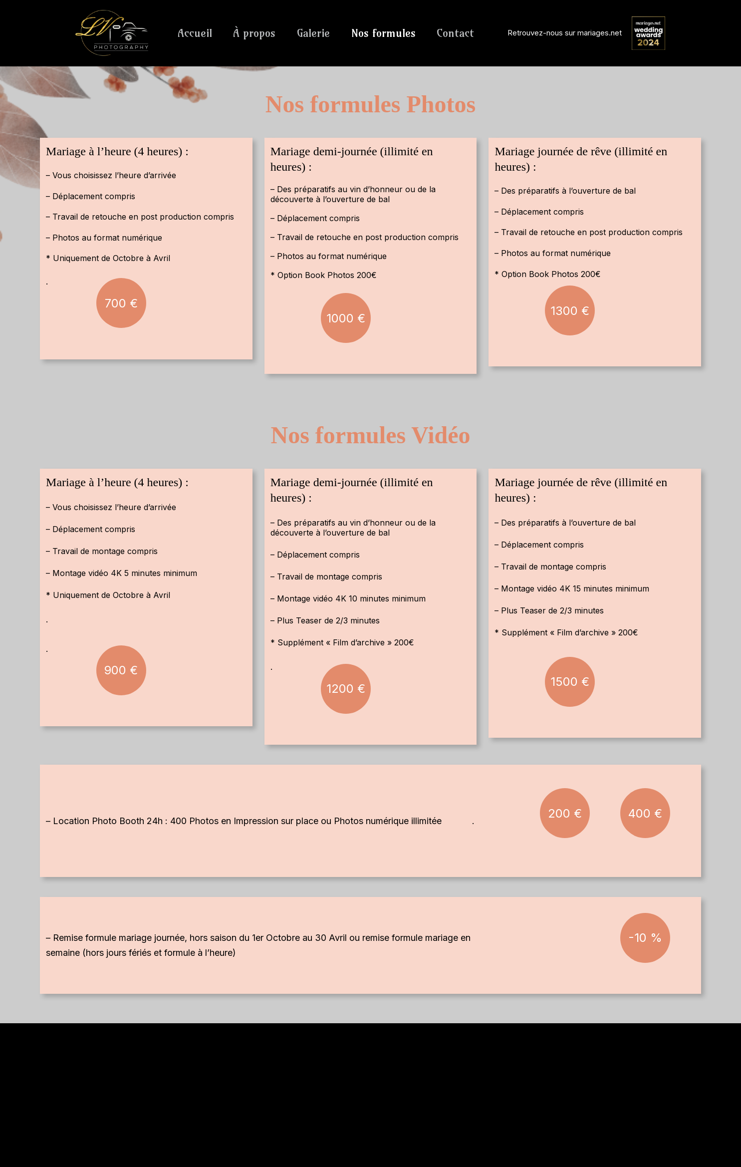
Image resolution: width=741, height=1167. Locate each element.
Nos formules (386, 33)
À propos (256, 33)
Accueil (195, 33)
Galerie (315, 33)
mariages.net (599, 32)
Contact (459, 33)
